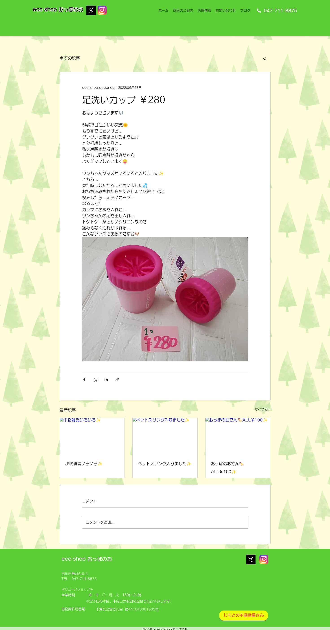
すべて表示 (263, 409)
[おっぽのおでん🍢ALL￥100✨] (237, 436)
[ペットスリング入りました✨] (165, 436)
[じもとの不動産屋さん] (243, 615)
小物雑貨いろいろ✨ (84, 464)
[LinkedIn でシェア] (106, 379)
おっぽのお (71, 9)
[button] (265, 58)
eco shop (46, 9)
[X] (91, 10)
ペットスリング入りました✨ (164, 464)
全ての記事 (70, 58)
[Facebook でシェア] (84, 379)
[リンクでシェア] (117, 379)
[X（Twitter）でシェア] (95, 379)
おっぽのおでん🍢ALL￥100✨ (227, 468)
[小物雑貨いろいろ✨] (92, 436)
